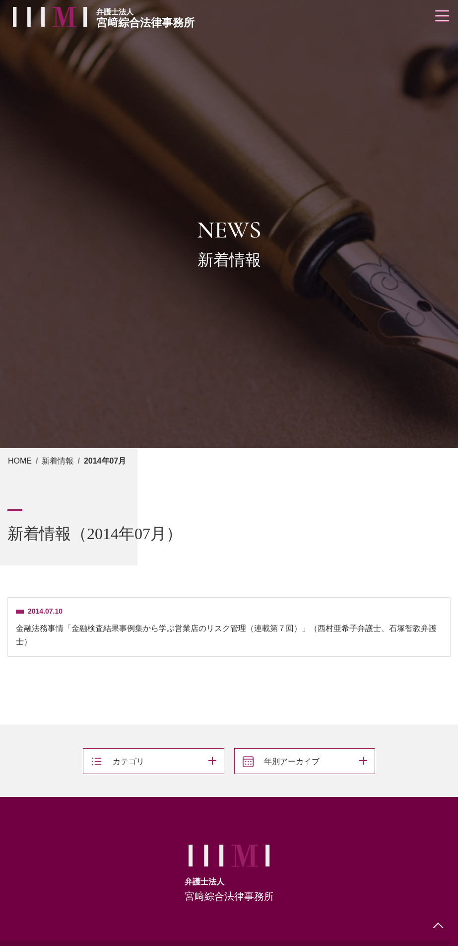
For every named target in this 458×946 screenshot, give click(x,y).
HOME (20, 461)
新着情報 (57, 461)
